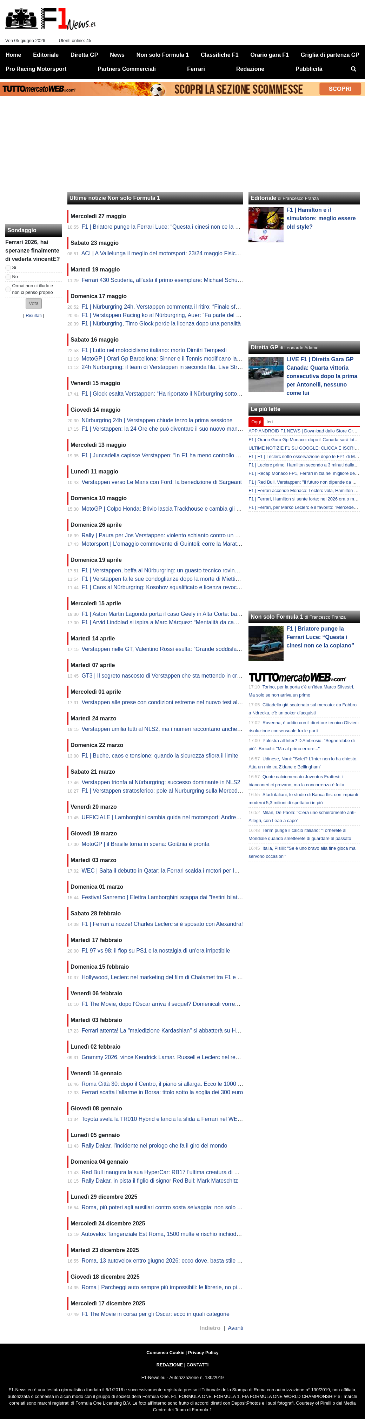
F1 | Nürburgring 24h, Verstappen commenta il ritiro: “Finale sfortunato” (170, 307)
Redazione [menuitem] (250, 69)
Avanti (235, 1328)
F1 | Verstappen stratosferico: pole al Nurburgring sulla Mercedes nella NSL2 (177, 791)
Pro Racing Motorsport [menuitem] (36, 69)
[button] (34, 303)
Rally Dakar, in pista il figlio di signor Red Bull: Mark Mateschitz (160, 1181)
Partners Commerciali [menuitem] (127, 69)
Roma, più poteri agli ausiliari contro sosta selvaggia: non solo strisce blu (172, 1207)
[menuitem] (353, 69)
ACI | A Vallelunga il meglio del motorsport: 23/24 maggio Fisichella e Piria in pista (182, 253)
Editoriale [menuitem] (46, 55)
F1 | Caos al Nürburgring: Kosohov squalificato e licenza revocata (163, 587)
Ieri (269, 421)
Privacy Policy (203, 1352)
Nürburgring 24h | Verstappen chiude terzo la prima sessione (157, 420)
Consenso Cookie (165, 1352)
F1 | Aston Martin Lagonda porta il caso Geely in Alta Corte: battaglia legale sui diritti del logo (197, 614)
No (15, 276)
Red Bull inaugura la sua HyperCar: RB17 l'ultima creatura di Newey (166, 1172)
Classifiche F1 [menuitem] (220, 55)
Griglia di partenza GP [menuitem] (330, 55)
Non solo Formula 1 (277, 617)
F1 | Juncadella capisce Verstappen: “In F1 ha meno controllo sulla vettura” (175, 455)
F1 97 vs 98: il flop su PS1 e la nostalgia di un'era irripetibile (156, 951)
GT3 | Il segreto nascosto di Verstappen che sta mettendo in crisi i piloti (170, 676)
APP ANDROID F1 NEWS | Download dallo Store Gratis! (304, 430)
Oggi (256, 421)
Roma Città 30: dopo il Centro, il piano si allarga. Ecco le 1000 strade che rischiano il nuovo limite (203, 1084)
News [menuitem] (117, 55)
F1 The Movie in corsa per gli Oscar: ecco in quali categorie (156, 1314)
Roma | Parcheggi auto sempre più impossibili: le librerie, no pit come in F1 (175, 1287)
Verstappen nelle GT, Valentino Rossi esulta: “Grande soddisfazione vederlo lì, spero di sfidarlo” (200, 649)
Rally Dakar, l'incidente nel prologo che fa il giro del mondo (154, 1146)
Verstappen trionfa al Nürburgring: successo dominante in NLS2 (161, 782)
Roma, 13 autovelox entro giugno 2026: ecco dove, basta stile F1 (163, 1261)
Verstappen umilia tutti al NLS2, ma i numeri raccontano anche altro (166, 729)
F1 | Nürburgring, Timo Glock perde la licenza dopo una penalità (161, 324)
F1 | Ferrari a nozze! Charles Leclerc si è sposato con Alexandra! (162, 924)
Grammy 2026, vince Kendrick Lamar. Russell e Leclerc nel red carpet (169, 1057)
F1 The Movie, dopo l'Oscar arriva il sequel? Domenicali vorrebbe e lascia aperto (182, 1004)
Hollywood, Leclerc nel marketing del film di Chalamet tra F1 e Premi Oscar (175, 977)
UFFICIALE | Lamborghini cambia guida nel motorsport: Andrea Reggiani (172, 817)
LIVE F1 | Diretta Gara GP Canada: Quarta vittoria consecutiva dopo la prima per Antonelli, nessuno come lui (321, 376)
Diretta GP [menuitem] (84, 55)
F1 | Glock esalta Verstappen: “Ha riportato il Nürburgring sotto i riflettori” (172, 394)
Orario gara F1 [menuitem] (270, 55)
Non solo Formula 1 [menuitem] (163, 55)
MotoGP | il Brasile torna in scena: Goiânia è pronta (146, 844)
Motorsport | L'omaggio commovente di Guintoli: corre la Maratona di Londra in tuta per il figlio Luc (204, 544)
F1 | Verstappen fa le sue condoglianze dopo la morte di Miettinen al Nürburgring (182, 579)
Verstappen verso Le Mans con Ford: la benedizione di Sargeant (162, 482)
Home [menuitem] (13, 55)
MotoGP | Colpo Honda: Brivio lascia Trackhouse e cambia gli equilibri (169, 509)
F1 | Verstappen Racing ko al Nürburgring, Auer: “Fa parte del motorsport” (173, 315)
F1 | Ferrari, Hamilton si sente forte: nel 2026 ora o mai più (306, 499)
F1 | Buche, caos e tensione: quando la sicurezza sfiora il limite (160, 756)
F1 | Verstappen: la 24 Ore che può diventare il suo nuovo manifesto (166, 429)
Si (14, 267)
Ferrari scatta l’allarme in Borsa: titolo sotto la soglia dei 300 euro (162, 1092)
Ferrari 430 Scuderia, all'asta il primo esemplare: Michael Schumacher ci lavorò (180, 280)
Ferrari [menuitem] (196, 69)
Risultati (34, 315)
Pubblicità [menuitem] (309, 69)
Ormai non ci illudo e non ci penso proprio (32, 289)
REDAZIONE (170, 1364)
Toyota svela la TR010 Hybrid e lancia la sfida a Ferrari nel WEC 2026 (168, 1119)
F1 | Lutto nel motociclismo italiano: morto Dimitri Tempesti (154, 350)
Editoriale (263, 198)
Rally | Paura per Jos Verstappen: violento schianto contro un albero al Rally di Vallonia (190, 535)
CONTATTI (198, 1364)
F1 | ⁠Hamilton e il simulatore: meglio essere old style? (321, 218)
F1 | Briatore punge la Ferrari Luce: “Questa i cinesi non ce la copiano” (169, 227)
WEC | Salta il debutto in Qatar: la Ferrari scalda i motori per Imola (164, 871)
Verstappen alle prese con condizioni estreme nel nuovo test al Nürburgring (175, 702)
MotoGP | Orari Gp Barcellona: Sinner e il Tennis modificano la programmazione (181, 359)
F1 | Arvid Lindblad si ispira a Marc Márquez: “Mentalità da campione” (168, 622)
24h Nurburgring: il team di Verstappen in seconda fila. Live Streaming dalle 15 (179, 367)
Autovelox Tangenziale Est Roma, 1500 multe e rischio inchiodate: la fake (172, 1234)
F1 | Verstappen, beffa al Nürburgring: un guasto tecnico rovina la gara (169, 570)
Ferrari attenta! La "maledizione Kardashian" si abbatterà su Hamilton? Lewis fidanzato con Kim (200, 1031)
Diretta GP (264, 347)
